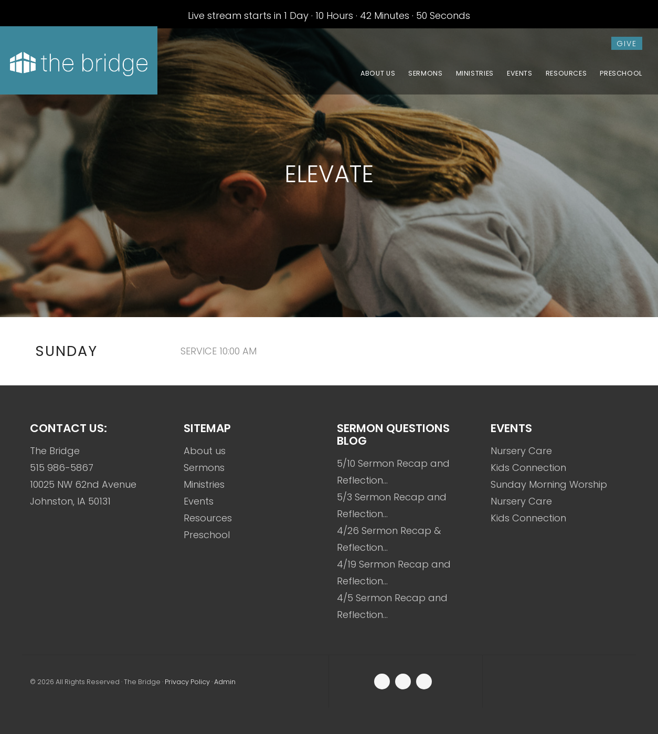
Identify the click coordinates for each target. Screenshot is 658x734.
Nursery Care (521, 450)
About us (205, 450)
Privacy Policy (187, 681)
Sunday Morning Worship (549, 484)
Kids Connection (528, 467)
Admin (225, 681)
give (627, 43)
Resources (208, 518)
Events (199, 501)
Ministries (204, 484)
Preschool (207, 534)
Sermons (204, 467)
